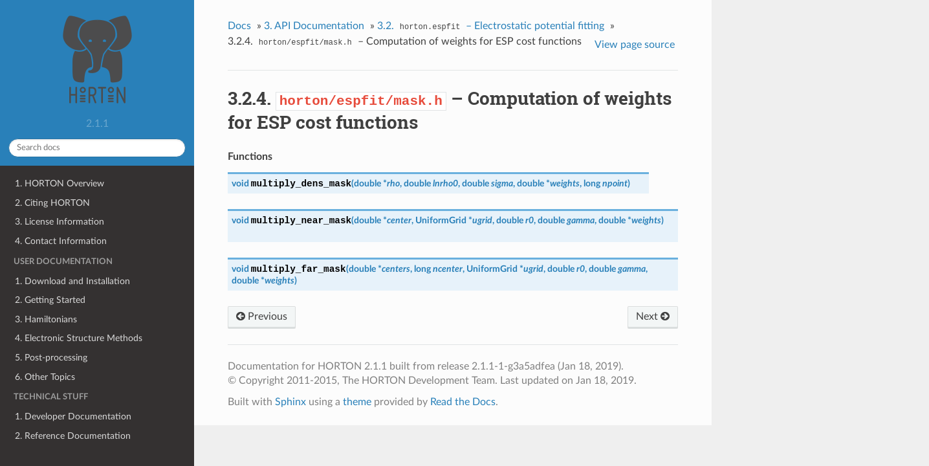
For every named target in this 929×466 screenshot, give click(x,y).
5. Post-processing (51, 357)
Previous (261, 316)
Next (653, 316)
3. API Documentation (314, 26)
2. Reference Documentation (73, 436)
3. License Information (59, 222)
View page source (635, 44)
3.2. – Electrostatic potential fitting (491, 27)
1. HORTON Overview (59, 183)
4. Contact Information (61, 241)
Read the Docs (463, 402)
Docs (239, 26)
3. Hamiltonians (46, 319)
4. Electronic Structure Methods (78, 338)
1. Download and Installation (72, 281)
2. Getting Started (50, 300)
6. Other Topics (45, 377)
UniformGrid (440, 220)
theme (357, 402)
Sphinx (290, 402)
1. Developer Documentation (73, 416)
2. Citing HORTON (52, 203)
